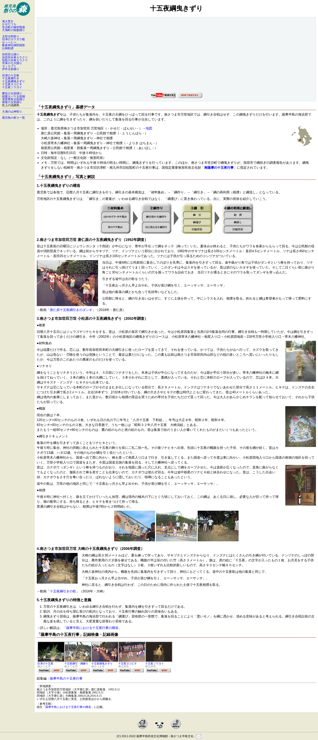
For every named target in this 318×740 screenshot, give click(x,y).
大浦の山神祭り (12, 111)
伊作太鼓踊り (10, 69)
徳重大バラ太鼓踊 (13, 96)
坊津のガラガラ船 (13, 39)
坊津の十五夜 (51, 662)
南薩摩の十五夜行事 (219, 167)
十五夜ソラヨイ (159, 662)
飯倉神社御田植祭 (13, 45)
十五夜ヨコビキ (132, 662)
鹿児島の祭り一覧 (13, 117)
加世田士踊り (10, 54)
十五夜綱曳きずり (105, 662)
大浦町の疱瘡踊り (13, 30)
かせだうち (9, 24)
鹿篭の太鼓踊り (12, 102)
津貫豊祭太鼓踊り (13, 99)
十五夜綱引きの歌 (63, 591)
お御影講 (7, 48)
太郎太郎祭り (10, 36)
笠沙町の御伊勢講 (13, 27)
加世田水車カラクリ (15, 57)
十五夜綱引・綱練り (78, 662)
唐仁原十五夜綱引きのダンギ (71, 310)
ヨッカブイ (9, 66)
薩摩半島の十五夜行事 (66, 678)
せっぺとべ (9, 42)
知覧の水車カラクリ (15, 60)
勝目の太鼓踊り (12, 93)
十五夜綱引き (10, 78)
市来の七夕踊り (12, 63)
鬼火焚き (7, 21)
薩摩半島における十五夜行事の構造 (92, 628)
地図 (149, 128)
